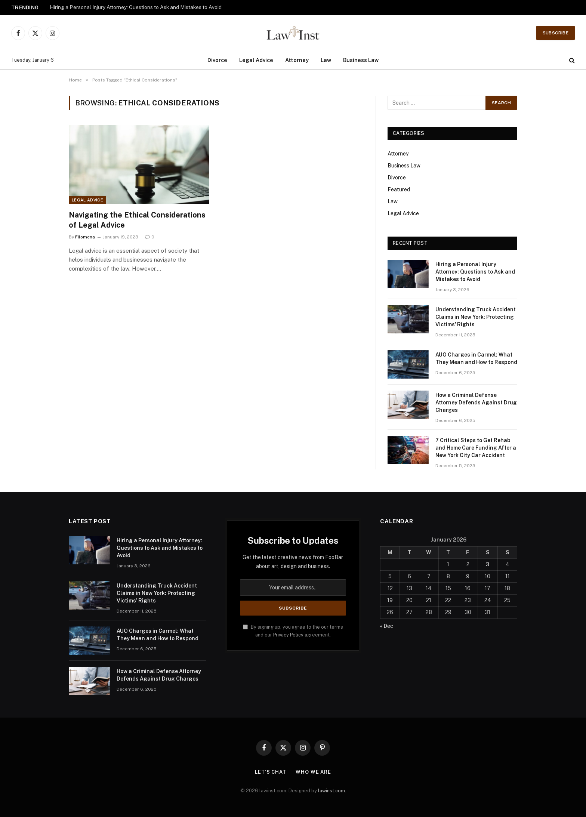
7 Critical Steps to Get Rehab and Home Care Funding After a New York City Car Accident (475, 447)
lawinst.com (331, 790)
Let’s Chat (270, 772)
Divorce (217, 60)
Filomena (85, 237)
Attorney (297, 60)
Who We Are (313, 772)
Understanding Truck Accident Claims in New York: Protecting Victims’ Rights (475, 316)
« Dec (386, 626)
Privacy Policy (288, 635)
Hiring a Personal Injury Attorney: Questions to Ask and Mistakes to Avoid (136, 7)
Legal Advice (256, 60)
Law (326, 60)
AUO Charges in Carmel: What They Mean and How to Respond (476, 358)
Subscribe (555, 33)
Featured (399, 189)
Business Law (361, 60)
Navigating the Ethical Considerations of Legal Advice (137, 219)
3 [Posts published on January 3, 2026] (487, 564)
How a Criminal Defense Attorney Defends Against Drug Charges (476, 402)
